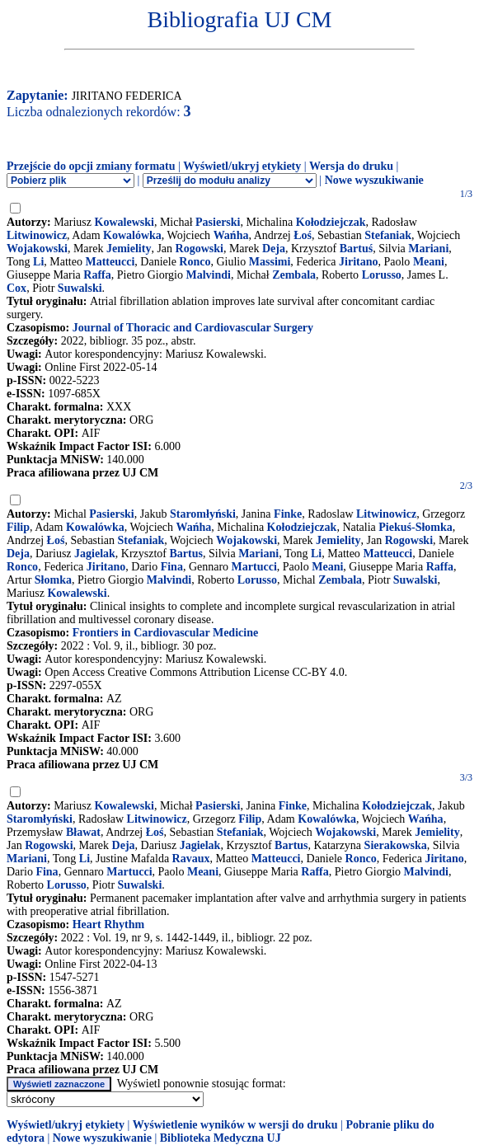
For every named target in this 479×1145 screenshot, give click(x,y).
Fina (172, 567)
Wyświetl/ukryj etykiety (242, 166)
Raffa (96, 275)
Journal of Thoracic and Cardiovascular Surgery (193, 327)
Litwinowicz (37, 235)
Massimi (270, 262)
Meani (428, 262)
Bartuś (356, 248)
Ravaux (191, 858)
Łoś (303, 235)
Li (38, 262)
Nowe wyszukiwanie (374, 180)
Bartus (186, 553)
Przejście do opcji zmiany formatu (91, 166)
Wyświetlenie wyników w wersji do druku (235, 1125)
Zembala (294, 275)
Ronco (194, 262)
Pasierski (217, 222)
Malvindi (208, 275)
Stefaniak (387, 235)
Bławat (83, 832)
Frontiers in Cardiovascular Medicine (165, 632)
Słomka (53, 580)
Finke (288, 514)
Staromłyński (203, 514)
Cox (16, 288)
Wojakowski (37, 248)
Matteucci (109, 262)
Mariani (428, 248)
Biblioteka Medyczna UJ (220, 1138)
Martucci (254, 567)
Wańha (231, 235)
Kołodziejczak (331, 222)
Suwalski (80, 288)
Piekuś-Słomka (415, 527)
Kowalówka (132, 235)
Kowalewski (124, 222)
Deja (273, 248)
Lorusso (382, 275)
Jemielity (128, 248)
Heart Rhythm (109, 924)
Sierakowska (395, 845)
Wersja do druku (351, 166)
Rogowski (199, 248)
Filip (18, 527)
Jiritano (358, 262)
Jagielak (94, 553)
